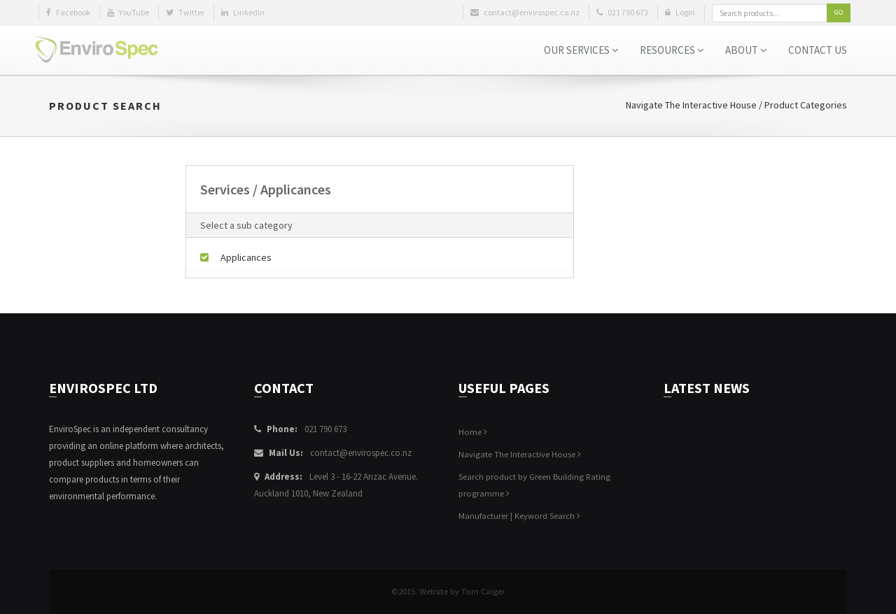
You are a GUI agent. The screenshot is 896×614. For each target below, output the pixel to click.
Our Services (581, 50)
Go (838, 12)
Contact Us (817, 50)
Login (680, 12)
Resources (672, 50)
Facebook (68, 12)
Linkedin (243, 12)
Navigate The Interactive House (691, 105)
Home (472, 432)
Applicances (236, 257)
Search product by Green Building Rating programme (534, 485)
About (746, 50)
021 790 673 (325, 429)
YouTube (128, 12)
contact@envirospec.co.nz (361, 453)
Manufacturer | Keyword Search (519, 516)
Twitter (185, 12)
